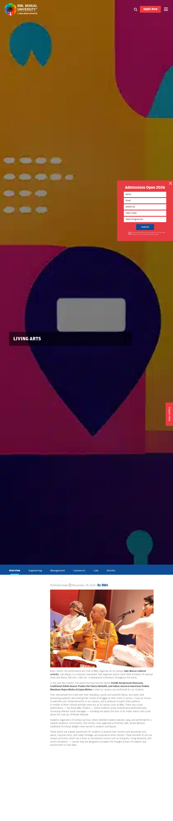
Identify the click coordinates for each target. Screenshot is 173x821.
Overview (14, 570)
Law (96, 570)
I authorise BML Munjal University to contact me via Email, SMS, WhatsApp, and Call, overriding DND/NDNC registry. (147, 233)
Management (57, 570)
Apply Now (150, 9)
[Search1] (135, 9)
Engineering (35, 570)
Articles (111, 570)
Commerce (79, 570)
